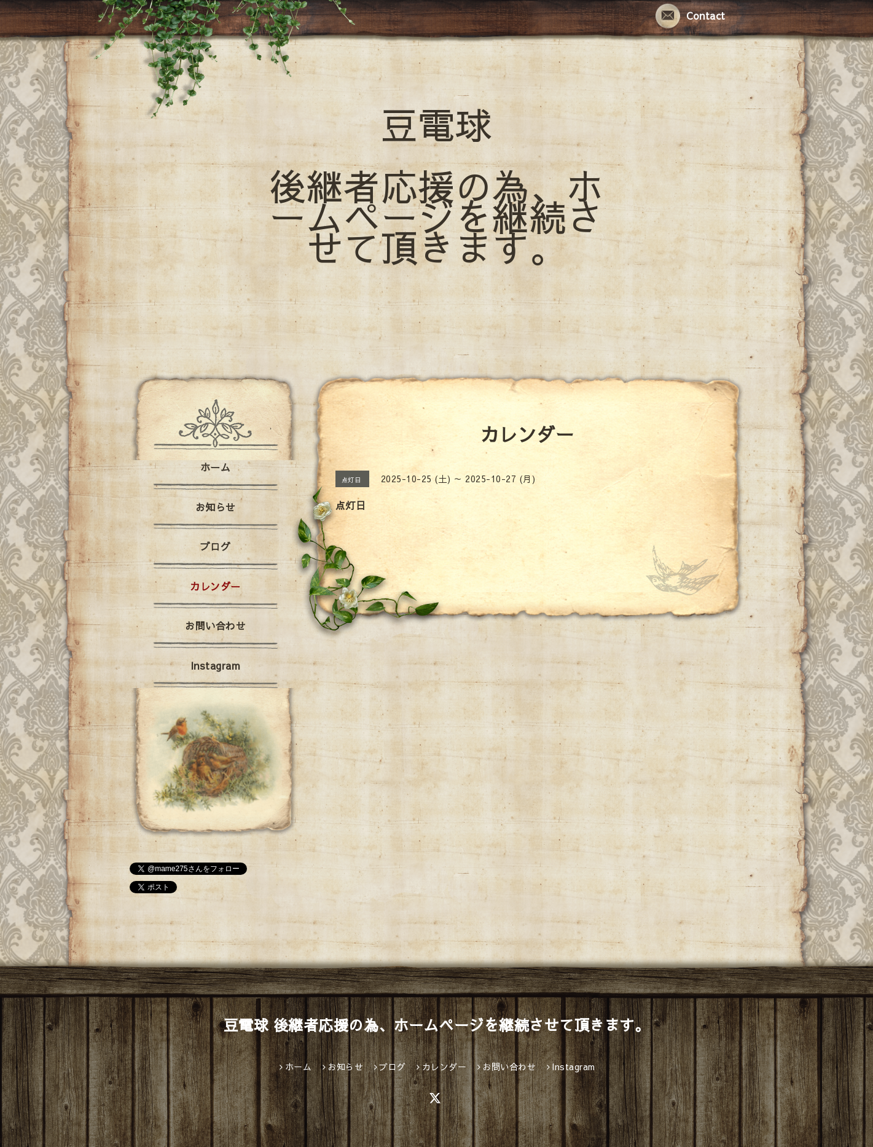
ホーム (215, 467)
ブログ (215, 546)
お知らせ (215, 507)
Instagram (215, 665)
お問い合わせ (215, 625)
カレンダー (215, 586)
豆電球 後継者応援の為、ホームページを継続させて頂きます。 (436, 185)
